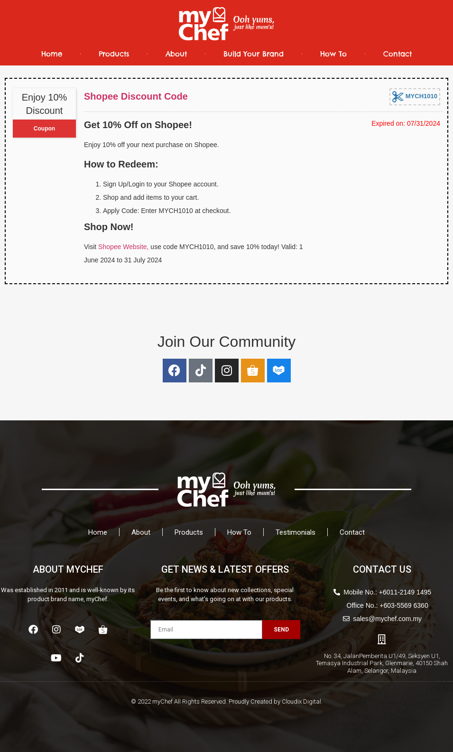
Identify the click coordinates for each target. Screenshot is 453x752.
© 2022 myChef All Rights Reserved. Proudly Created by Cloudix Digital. (227, 701)
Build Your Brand (253, 53)
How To (333, 53)
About (176, 53)
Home (51, 53)
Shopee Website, (123, 247)
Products (114, 53)
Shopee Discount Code (136, 96)
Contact (397, 53)
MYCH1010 (414, 96)
